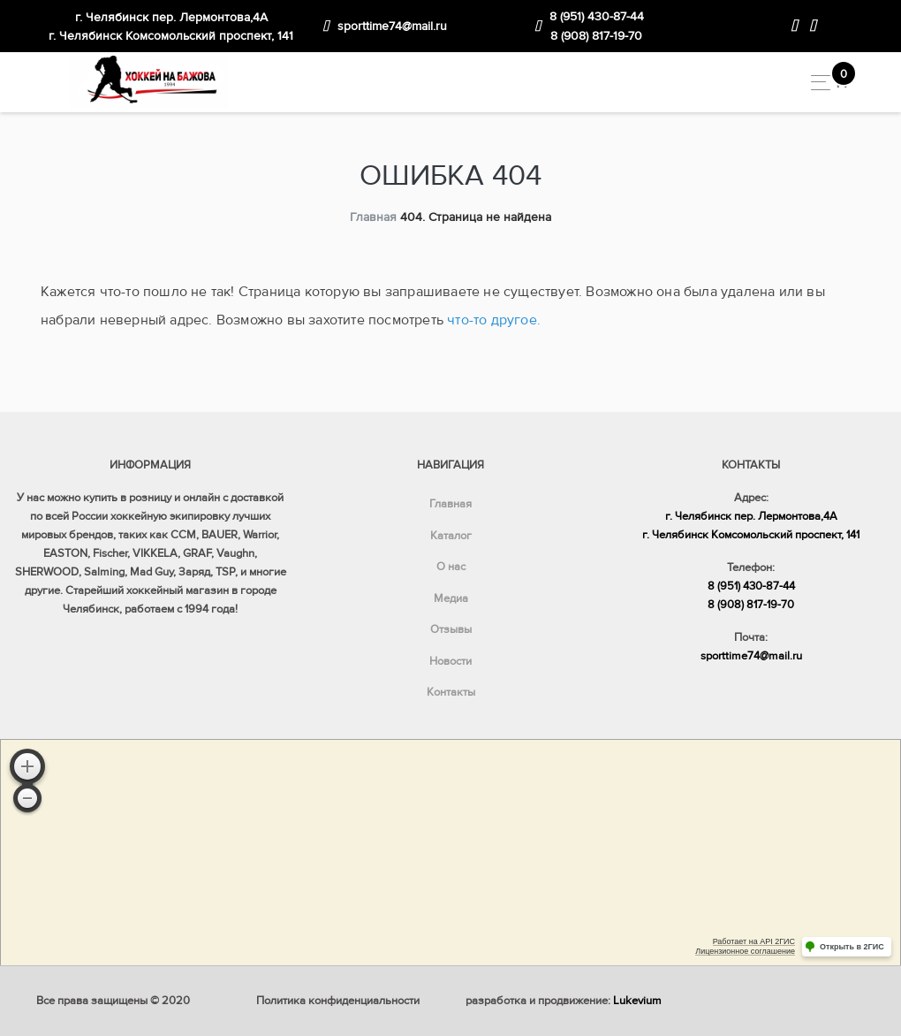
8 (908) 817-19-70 (596, 35)
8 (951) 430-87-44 (596, 16)
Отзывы (451, 629)
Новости (450, 660)
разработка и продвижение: (564, 1001)
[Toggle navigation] (815, 83)
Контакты (451, 692)
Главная (450, 504)
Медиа (451, 597)
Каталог (451, 535)
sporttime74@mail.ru (392, 26)
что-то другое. (494, 320)
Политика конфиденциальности (338, 1001)
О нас (451, 567)
